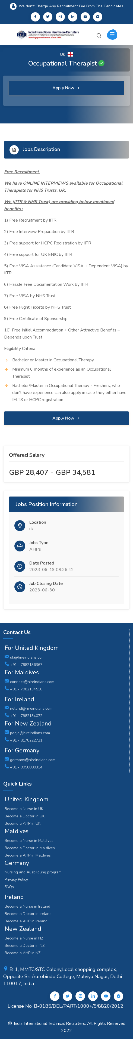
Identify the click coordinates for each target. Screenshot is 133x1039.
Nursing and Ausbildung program (33, 872)
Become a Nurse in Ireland (27, 906)
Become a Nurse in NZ (24, 938)
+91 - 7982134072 (23, 715)
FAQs (9, 886)
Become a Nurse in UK (24, 808)
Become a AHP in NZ (22, 953)
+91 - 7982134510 (23, 689)
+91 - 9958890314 (23, 767)
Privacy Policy (16, 879)
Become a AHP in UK (22, 823)
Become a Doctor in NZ (25, 945)
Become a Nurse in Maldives (29, 840)
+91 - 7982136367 (23, 664)
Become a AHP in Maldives (28, 855)
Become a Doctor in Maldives (30, 848)
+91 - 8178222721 (23, 740)
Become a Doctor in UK (25, 816)
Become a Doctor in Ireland (28, 913)
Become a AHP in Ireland (26, 921)
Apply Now (66, 88)
